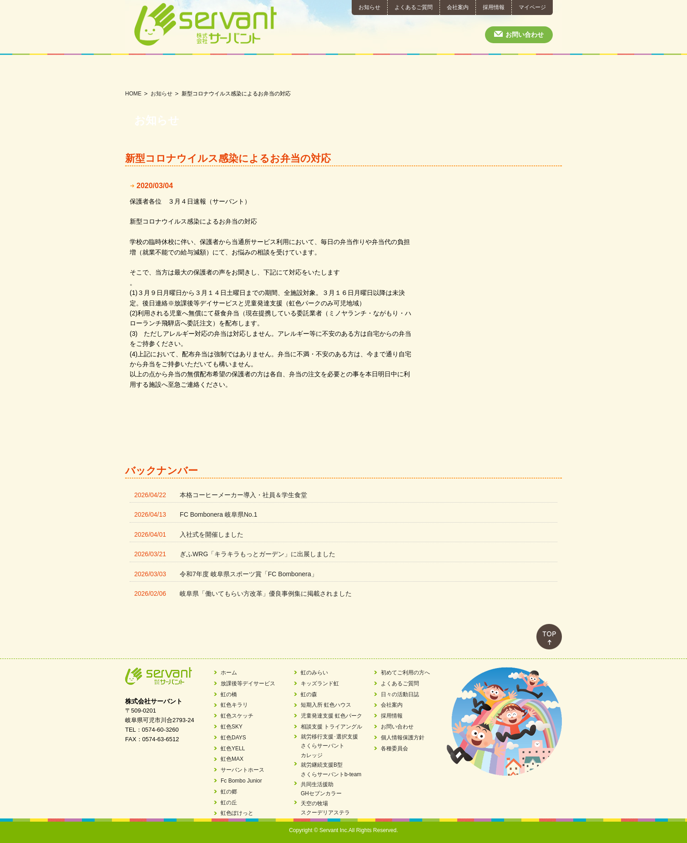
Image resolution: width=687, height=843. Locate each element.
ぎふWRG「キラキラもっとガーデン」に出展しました (257, 554)
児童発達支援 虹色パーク (331, 716)
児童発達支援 (246, 72)
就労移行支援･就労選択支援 (343, 72)
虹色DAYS (233, 737)
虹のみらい (314, 672)
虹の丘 (229, 802)
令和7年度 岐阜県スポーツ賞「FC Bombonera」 (249, 574)
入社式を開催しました (211, 534)
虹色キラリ (234, 705)
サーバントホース (242, 770)
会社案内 (458, 7)
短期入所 (198, 72)
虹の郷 (229, 791)
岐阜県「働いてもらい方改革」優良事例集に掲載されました (266, 593)
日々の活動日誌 (537, 72)
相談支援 (295, 72)
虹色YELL (233, 748)
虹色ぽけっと (237, 813)
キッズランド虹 (320, 683)
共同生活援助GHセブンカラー (321, 789)
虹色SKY (231, 726)
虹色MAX (232, 759)
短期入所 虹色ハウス (326, 705)
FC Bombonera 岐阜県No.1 (218, 514)
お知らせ (369, 7)
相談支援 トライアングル (331, 726)
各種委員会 (394, 748)
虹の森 (309, 694)
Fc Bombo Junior (241, 781)
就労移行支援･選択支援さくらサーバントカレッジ (329, 745)
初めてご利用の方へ (489, 72)
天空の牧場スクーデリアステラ (325, 808)
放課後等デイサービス (149, 72)
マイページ (532, 7)
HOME (133, 93)
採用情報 (494, 7)
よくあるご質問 (413, 7)
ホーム (229, 672)
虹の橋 (229, 694)
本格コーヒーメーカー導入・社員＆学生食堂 (243, 495)
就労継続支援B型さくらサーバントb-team (331, 769)
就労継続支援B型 (392, 72)
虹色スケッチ (237, 716)
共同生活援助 (440, 72)
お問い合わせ (524, 34)
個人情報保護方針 (402, 737)
